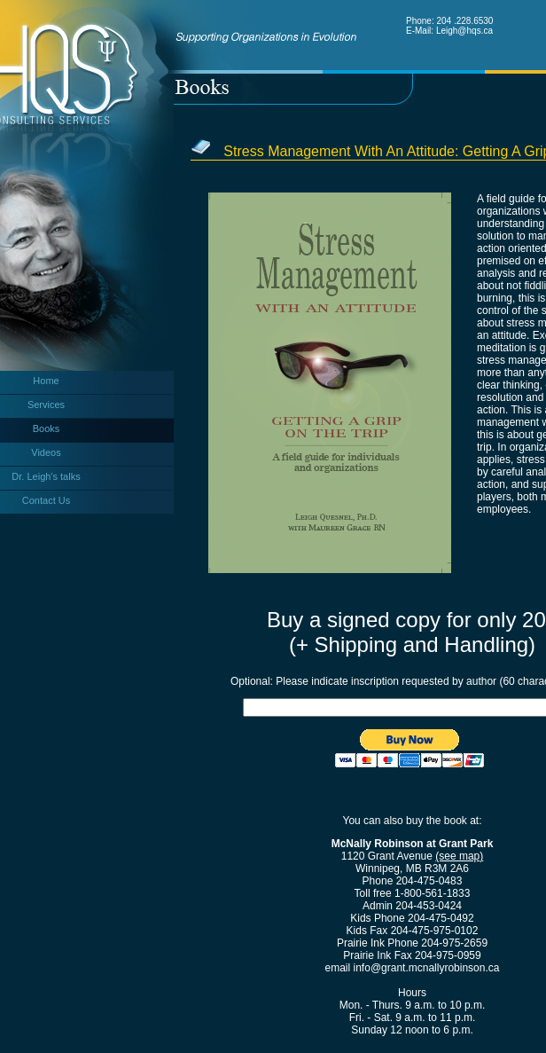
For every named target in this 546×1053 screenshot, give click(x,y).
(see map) (459, 856)
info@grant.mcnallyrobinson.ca (427, 968)
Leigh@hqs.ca (464, 30)
